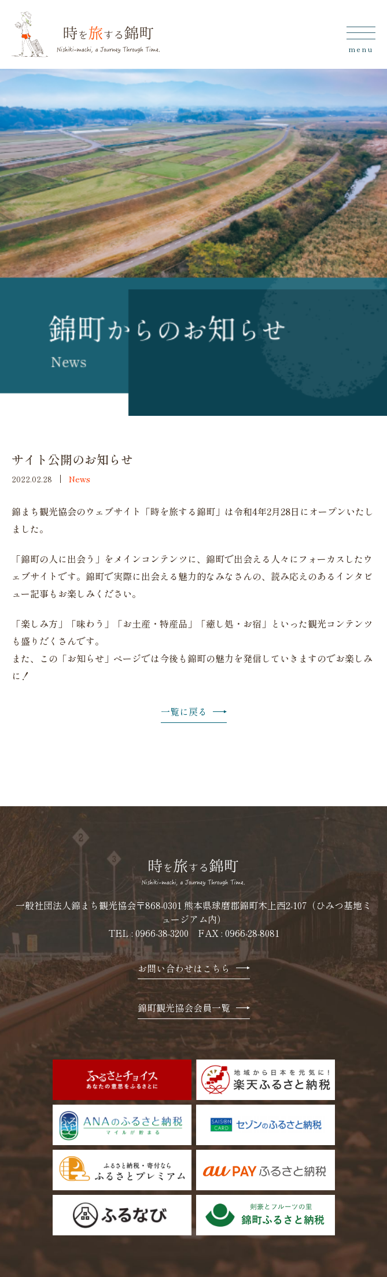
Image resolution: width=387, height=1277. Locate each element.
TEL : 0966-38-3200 (148, 933)
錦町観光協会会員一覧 (194, 1008)
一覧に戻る (194, 712)
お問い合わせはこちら (194, 969)
